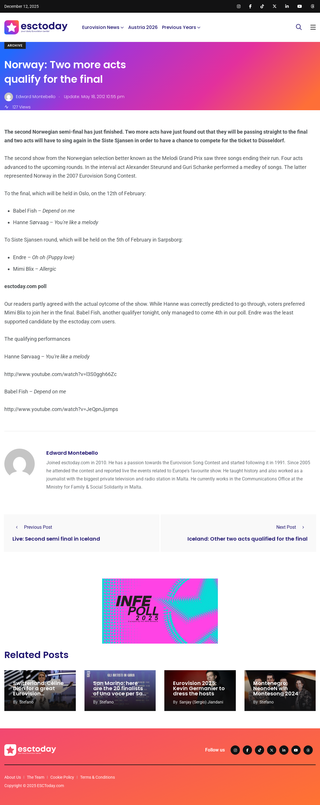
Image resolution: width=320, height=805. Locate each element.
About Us (12, 777)
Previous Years (179, 27)
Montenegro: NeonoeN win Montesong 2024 (275, 688)
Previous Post (32, 527)
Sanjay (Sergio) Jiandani (201, 702)
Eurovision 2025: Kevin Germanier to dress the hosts (199, 688)
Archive (15, 45)
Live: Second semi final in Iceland (56, 538)
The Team (35, 777)
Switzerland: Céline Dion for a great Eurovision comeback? (38, 690)
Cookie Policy (62, 777)
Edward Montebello (72, 452)
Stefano (26, 702)
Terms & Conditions (97, 777)
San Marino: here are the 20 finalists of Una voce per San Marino (119, 690)
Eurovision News (100, 27)
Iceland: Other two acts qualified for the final (247, 538)
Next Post (292, 527)
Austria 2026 (143, 27)
